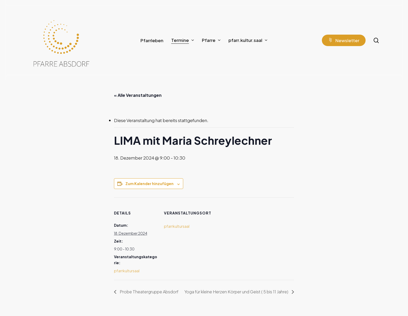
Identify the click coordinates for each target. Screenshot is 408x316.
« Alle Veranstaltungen (138, 95)
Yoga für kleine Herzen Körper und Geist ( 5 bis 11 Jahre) (236, 291)
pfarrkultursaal (126, 270)
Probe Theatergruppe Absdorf (148, 291)
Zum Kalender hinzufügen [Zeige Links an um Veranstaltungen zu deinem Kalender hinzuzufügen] (149, 183)
